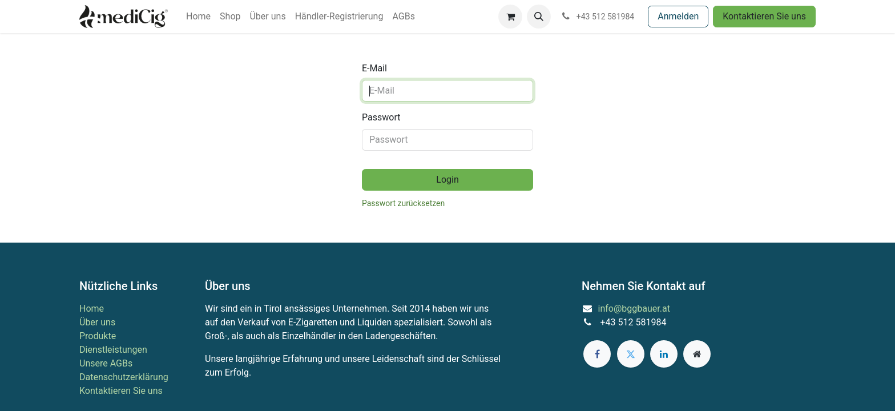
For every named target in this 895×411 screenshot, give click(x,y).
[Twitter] (630, 354)
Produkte (97, 336)
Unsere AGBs (105, 363)
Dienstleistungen (113, 349)
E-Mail (374, 68)
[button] (539, 17)
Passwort (381, 117)
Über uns (97, 322)
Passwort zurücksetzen (403, 203)
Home (91, 308)
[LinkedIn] (664, 354)
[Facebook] (597, 354)
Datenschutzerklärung (123, 377)
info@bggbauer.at (634, 308)
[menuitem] (198, 16)
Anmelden (678, 16)
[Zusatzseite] (697, 354)
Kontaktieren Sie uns (764, 16)
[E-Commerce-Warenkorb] (510, 17)
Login (447, 179)
